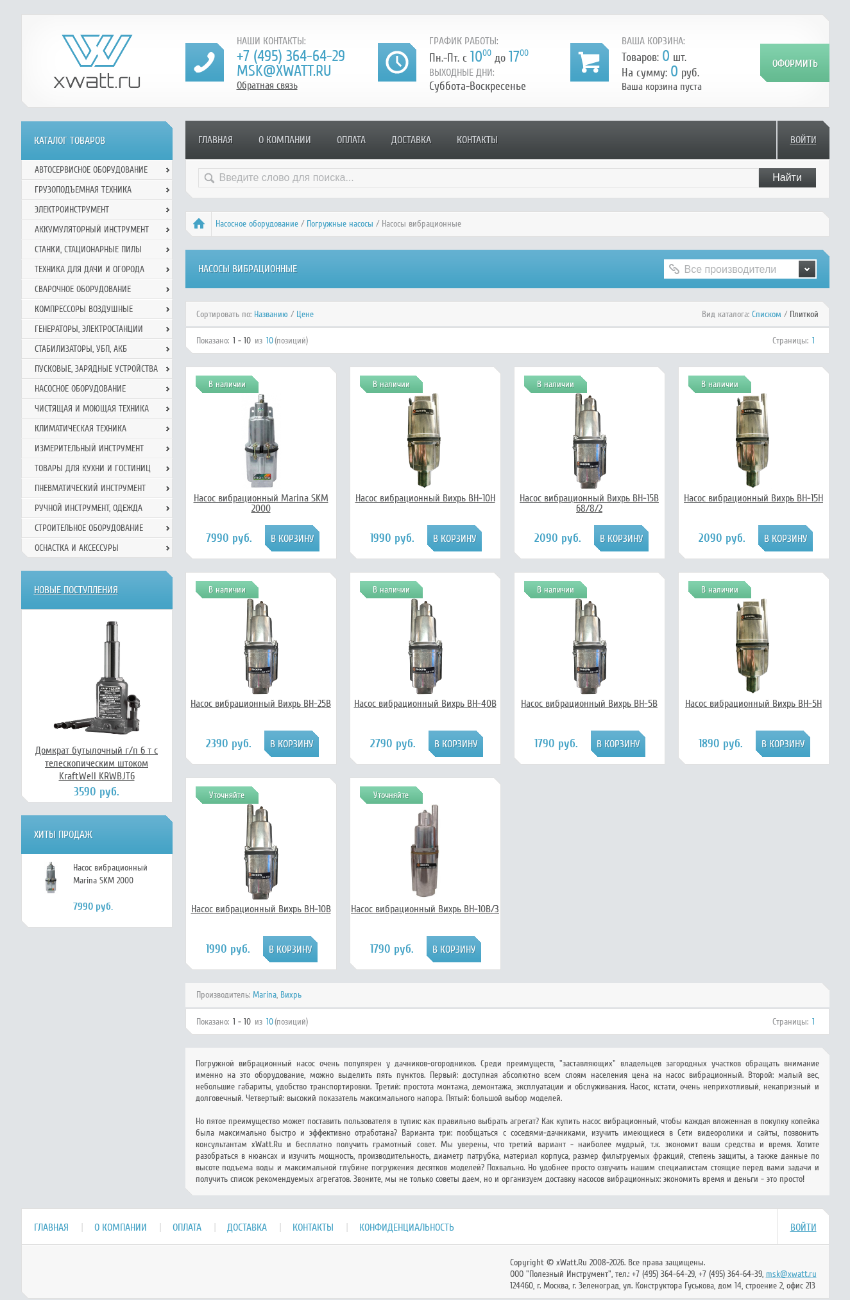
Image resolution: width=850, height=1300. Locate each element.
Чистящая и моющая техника (92, 408)
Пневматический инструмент (90, 488)
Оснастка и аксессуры (77, 547)
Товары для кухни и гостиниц (93, 468)
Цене (305, 314)
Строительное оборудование (89, 528)
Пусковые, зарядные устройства (96, 368)
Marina (264, 994)
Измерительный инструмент (89, 448)
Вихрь (291, 994)
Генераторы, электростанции (89, 329)
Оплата (351, 140)
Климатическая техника (80, 428)
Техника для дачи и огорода (89, 269)
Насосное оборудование (257, 223)
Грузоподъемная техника (83, 189)
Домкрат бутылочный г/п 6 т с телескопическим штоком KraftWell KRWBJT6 (96, 763)
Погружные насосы (340, 223)
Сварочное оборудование (83, 289)
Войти (803, 140)
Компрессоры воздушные (84, 309)
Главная (215, 140)
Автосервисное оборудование (91, 169)
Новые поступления (76, 590)
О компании (285, 140)
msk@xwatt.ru (284, 71)
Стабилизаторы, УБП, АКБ (81, 348)
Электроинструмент (72, 209)
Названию (271, 314)
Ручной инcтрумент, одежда (88, 508)
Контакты (477, 140)
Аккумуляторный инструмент (92, 229)
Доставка (411, 140)
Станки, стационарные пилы (88, 249)
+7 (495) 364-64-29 (291, 56)
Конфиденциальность (406, 1227)
